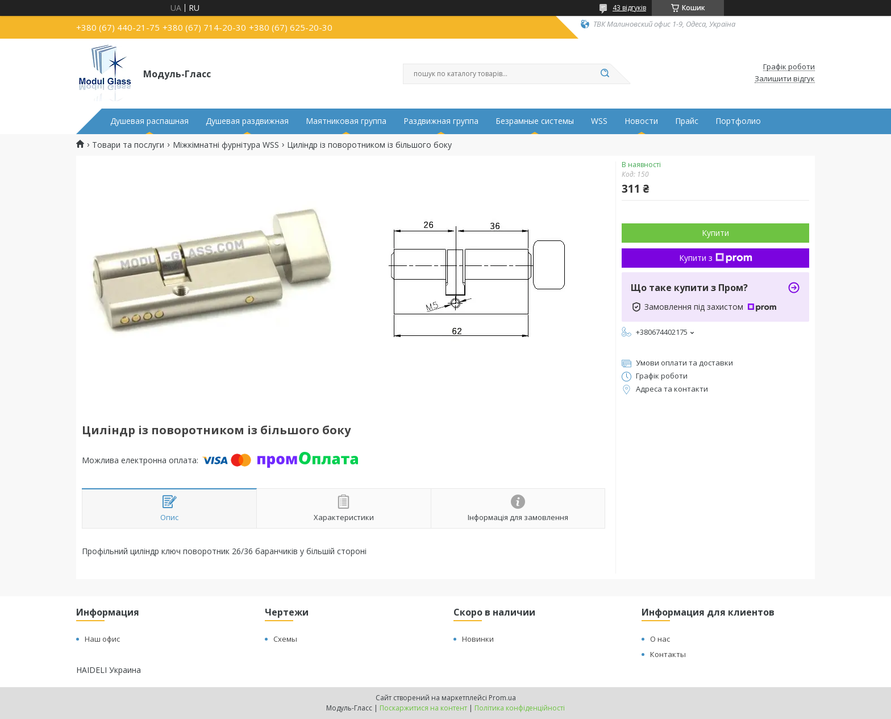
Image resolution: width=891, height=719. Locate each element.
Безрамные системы (535, 121)
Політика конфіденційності (519, 708)
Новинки (478, 639)
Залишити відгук (785, 79)
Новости (641, 121)
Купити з (715, 257)
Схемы (285, 639)
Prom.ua (502, 698)
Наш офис (102, 639)
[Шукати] (604, 74)
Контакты (668, 654)
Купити (715, 232)
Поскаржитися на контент (423, 708)
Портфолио (738, 121)
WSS (599, 121)
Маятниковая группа (346, 121)
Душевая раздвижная (247, 121)
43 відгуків (629, 8)
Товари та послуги (128, 145)
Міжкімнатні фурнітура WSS (226, 145)
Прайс (686, 121)
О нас (660, 639)
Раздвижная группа (440, 121)
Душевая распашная (149, 121)
